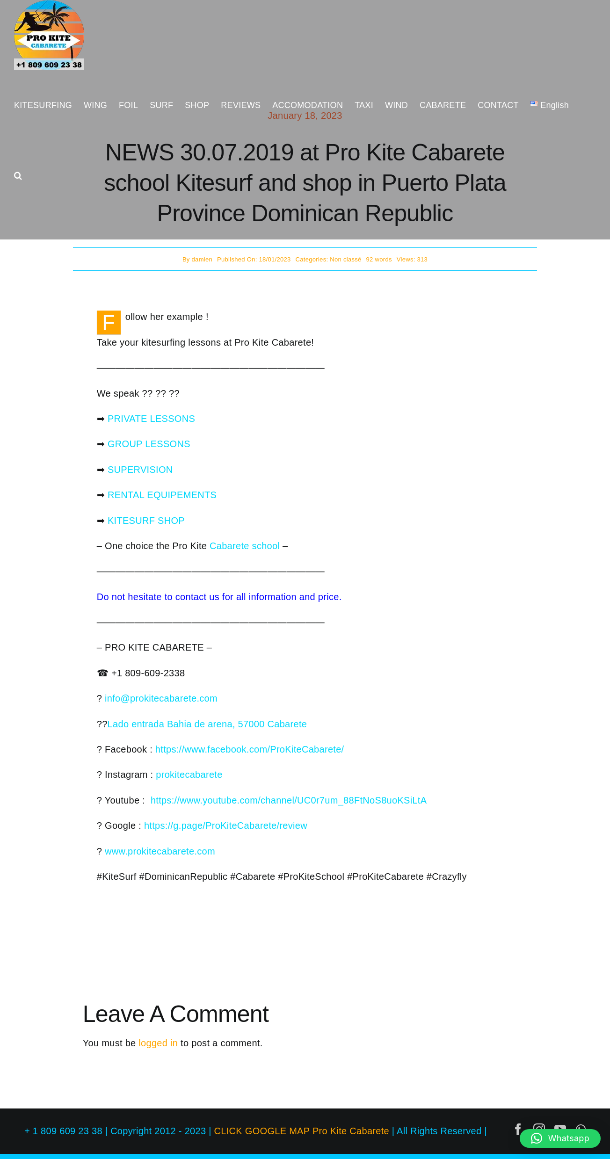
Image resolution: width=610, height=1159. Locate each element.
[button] (18, 175)
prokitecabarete (189, 774)
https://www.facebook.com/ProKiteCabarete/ (249, 749)
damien (202, 259)
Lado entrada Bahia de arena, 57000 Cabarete (207, 724)
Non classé (345, 259)
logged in (158, 1043)
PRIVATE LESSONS (151, 418)
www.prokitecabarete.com (160, 851)
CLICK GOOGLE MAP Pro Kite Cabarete (301, 1131)
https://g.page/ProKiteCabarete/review (225, 825)
